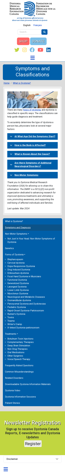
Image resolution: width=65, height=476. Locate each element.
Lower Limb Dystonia (18, 290)
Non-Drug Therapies (17, 349)
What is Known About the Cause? (29, 155)
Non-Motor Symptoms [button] (16, 233)
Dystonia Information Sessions (20, 396)
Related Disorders (14, 378)
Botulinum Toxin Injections (20, 338)
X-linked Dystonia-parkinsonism (23, 327)
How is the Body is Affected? (27, 146)
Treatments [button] (10, 334)
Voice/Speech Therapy (18, 359)
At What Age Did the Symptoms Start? (32, 137)
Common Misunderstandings (19, 371)
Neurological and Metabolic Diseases (26, 297)
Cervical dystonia (16, 262)
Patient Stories (12, 403)
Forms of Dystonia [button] (14, 254)
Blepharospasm (15, 259)
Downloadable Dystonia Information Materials (28, 384)
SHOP (23, 41)
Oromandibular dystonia (19, 300)
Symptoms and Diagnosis (18, 227)
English (27, 25)
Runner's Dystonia (16, 314)
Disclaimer (12, 459)
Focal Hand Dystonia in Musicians (24, 276)
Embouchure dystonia (18, 273)
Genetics (9, 248)
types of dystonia (32, 109)
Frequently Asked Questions (19, 365)
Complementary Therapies (20, 342)
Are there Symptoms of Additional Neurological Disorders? (30, 165)
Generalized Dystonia (18, 283)
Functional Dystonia (17, 280)
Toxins (10, 317)
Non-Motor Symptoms (23, 176)
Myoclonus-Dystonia (17, 293)
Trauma (11, 320)
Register (33, 443)
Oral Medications (15, 352)
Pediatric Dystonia (16, 307)
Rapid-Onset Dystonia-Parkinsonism (25, 310)
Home (7, 83)
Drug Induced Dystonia (18, 269)
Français (37, 25)
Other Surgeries (15, 355)
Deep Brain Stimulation (18, 345)
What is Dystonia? (14, 221)
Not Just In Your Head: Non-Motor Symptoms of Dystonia (31, 240)
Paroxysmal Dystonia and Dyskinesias (26, 303)
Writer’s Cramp (14, 324)
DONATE (38, 41)
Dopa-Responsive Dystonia (21, 266)
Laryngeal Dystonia (17, 286)
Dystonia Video (12, 390)
